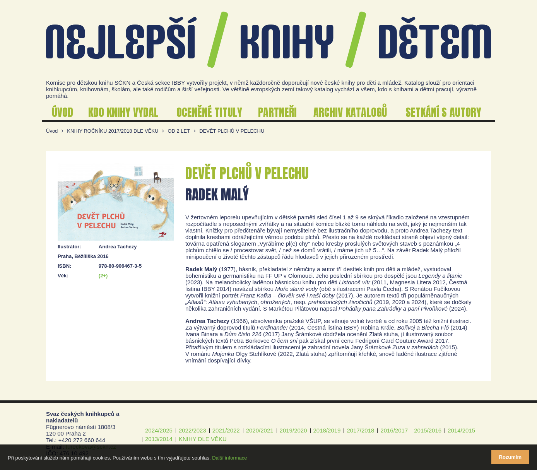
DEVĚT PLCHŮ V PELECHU (231, 131)
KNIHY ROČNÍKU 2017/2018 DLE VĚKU (112, 131)
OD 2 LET (179, 131)
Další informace (229, 458)
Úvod (52, 131)
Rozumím (510, 457)
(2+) (103, 276)
